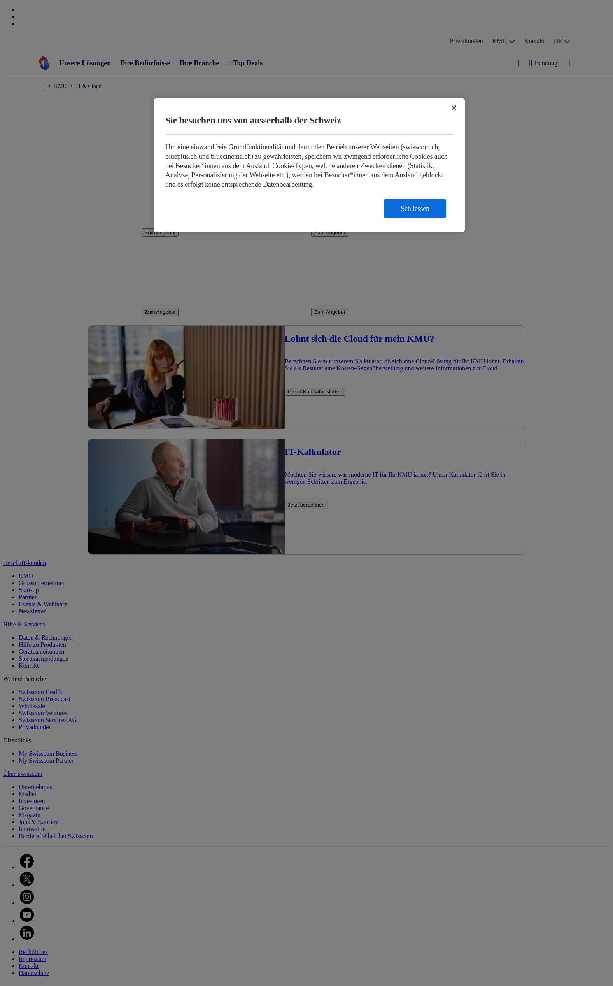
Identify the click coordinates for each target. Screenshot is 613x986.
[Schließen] (453, 107)
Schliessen (415, 208)
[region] (309, 165)
